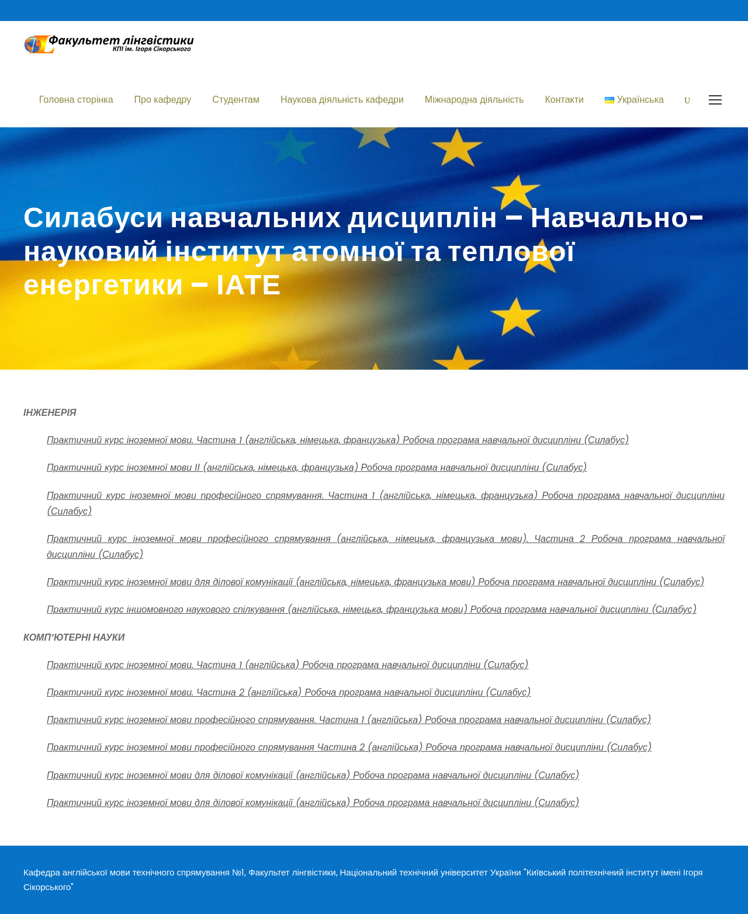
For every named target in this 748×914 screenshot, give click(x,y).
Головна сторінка (76, 100)
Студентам (235, 100)
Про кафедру (163, 100)
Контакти (564, 100)
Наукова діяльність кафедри (342, 100)
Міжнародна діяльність (474, 100)
